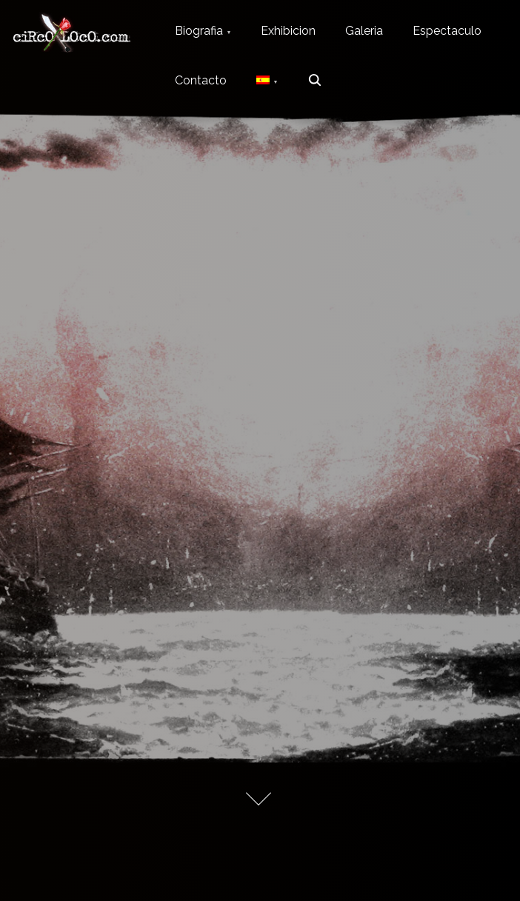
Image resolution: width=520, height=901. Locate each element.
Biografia (199, 31)
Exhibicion (288, 31)
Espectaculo (447, 31)
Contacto (201, 80)
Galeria (364, 31)
